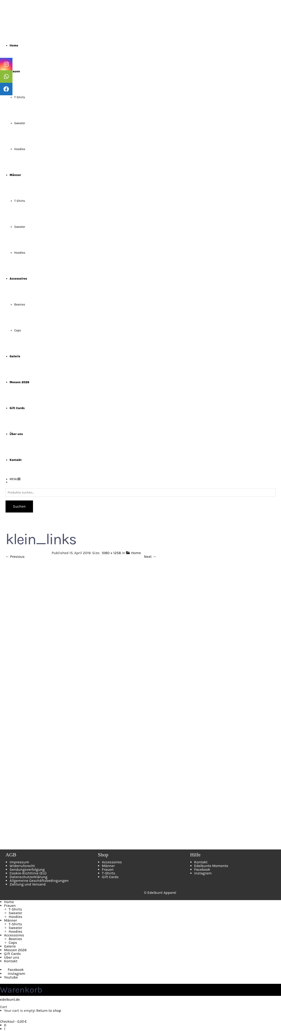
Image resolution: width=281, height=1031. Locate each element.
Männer (108, 866)
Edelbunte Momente (211, 866)
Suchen (19, 506)
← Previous (15, 556)
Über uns (11, 957)
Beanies (19, 304)
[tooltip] (6, 64)
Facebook (202, 869)
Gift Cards (110, 877)
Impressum (19, 862)
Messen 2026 (15, 950)
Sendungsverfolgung (27, 869)
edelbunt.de (10, 999)
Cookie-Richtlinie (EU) (28, 873)
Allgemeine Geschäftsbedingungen (39, 880)
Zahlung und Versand (28, 884)
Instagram (203, 873)
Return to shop (48, 1010)
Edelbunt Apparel (161, 892)
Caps (17, 330)
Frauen (108, 869)
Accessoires (112, 862)
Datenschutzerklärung (28, 877)
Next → (150, 556)
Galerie (10, 946)
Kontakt (201, 862)
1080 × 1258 (111, 553)
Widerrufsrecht (22, 866)
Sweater (19, 123)
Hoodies (19, 149)
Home (136, 553)
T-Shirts (19, 97)
